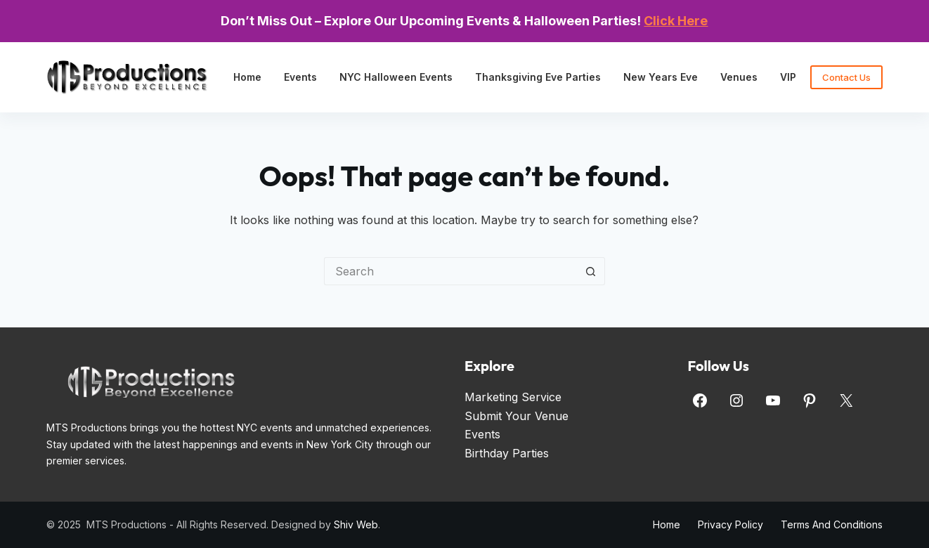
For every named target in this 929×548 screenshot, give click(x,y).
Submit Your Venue (516, 416)
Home (247, 77)
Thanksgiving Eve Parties (538, 77)
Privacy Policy (730, 524)
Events (300, 77)
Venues (739, 77)
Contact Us (846, 77)
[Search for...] (450, 271)
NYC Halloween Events (396, 77)
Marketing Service (512, 397)
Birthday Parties (506, 453)
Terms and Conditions (832, 524)
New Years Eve (660, 77)
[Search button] (591, 271)
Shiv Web (356, 524)
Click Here (676, 20)
